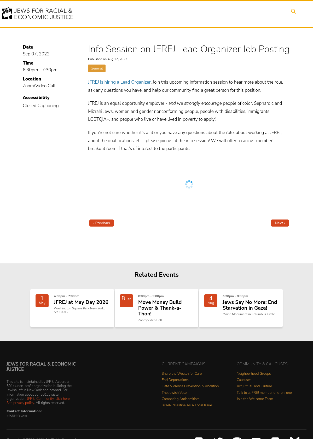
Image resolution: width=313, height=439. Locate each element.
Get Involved (225, 14)
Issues (145, 14)
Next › (280, 223)
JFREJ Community (40, 403)
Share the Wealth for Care (182, 378)
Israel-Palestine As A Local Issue (187, 410)
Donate (252, 14)
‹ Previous (101, 223)
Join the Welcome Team (255, 404)
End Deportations (175, 385)
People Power (173, 14)
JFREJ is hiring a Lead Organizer (119, 82)
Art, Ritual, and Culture (254, 391)
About (104, 14)
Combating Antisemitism (181, 404)
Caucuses (244, 385)
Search (292, 14)
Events (125, 14)
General (97, 68)
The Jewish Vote (174, 397)
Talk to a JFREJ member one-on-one (264, 397)
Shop (272, 14)
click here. (63, 403)
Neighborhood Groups (254, 378)
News (199, 14)
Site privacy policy (20, 407)
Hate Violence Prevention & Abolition (190, 391)
